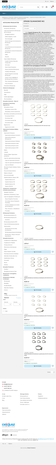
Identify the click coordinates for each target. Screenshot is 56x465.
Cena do (15, 302)
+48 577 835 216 (7, 404)
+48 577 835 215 (7, 402)
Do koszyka (38, 140)
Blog (3, 416)
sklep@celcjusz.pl (8, 400)
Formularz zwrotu (24, 420)
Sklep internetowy (27, 464)
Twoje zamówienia (6, 426)
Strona (48, 388)
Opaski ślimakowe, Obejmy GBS (9, 18)
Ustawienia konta (6, 428)
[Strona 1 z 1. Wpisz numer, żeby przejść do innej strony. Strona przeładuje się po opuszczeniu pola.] (52, 388)
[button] (38, 7)
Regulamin (40, 412)
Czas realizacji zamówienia (26, 416)
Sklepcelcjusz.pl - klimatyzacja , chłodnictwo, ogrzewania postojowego (15, 17)
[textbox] (29, 28)
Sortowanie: (26, 26)
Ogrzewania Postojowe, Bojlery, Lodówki (37, 17)
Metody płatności (24, 412)
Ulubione (4, 430)
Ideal (6, 311)
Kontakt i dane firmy (6, 412)
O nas (3, 414)
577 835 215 (51, 455)
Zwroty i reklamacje (24, 418)
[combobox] (47, 1)
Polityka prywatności (42, 414)
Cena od (6, 302)
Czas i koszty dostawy (25, 414)
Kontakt (5, 1)
